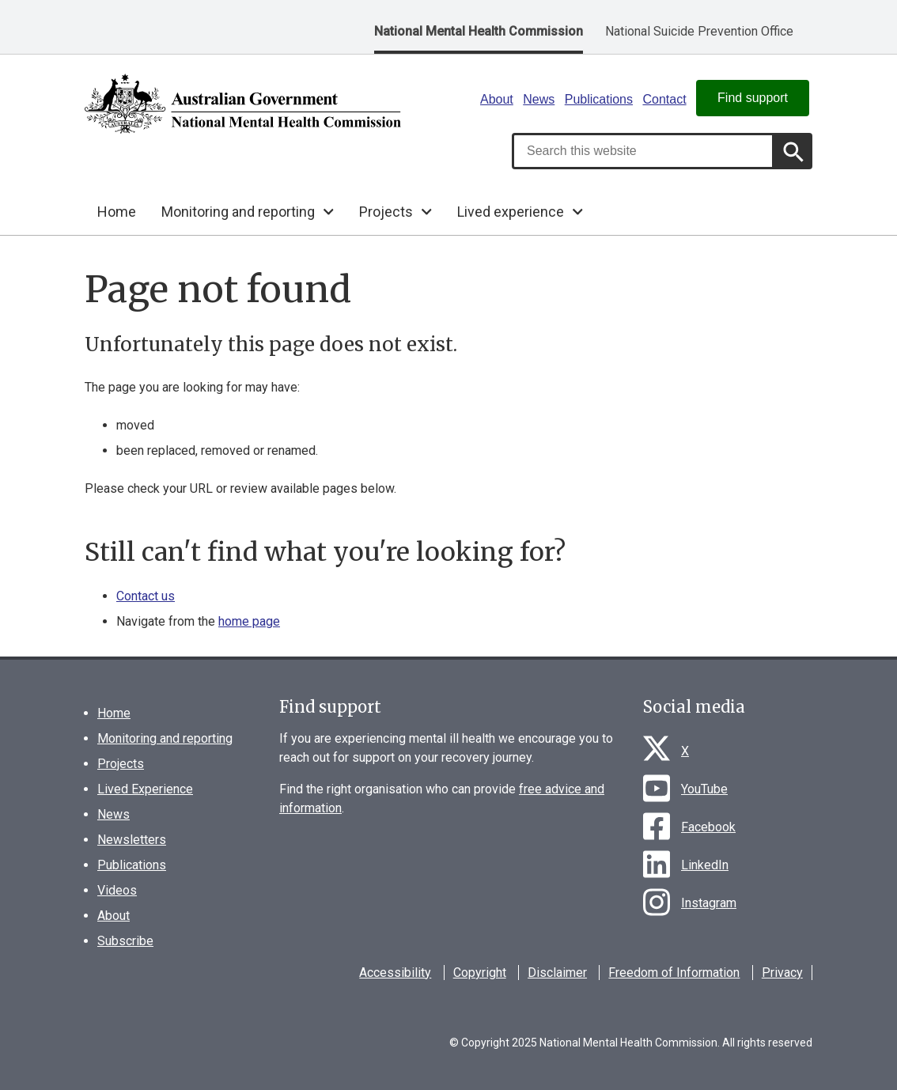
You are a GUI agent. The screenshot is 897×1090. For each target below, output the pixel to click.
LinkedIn (705, 864)
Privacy (782, 972)
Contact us (145, 596)
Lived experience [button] (510, 211)
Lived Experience (145, 789)
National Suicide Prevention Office (699, 31)
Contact (664, 99)
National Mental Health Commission (478, 31)
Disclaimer (557, 972)
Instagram (708, 902)
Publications (599, 99)
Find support (752, 97)
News (538, 99)
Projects (120, 763)
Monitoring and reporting (165, 738)
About (496, 99)
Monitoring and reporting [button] (238, 211)
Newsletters (131, 839)
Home (116, 211)
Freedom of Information (674, 972)
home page (249, 621)
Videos (117, 890)
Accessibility (395, 972)
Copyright (479, 972)
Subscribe (125, 940)
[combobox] (643, 151)
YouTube (704, 789)
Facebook (708, 827)
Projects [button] (386, 211)
